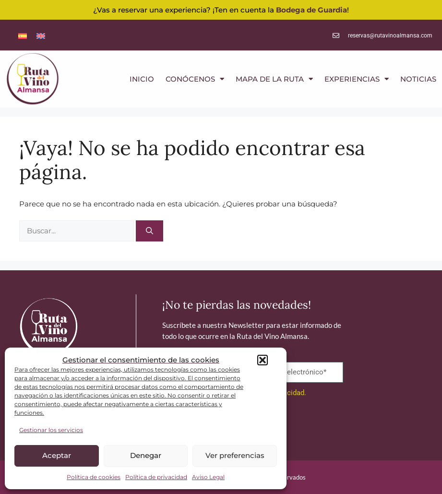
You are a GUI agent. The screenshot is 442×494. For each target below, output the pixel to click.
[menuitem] (22, 35)
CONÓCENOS (195, 79)
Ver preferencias (234, 455)
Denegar (145, 455)
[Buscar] (149, 231)
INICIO (142, 79)
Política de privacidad (156, 477)
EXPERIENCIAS (356, 79)
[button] (262, 360)
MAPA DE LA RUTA (274, 79)
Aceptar (56, 455)
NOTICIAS (418, 79)
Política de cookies (93, 477)
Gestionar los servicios (51, 430)
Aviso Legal (208, 477)
